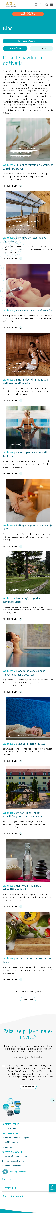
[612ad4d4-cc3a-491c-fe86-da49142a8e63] (28, 1057)
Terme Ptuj (7, 1147)
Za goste (6, 1179)
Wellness (8, 164)
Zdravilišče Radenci (10, 1142)
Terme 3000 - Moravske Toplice (15, 1138)
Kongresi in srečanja (13, 1196)
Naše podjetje (9, 1187)
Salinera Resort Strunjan (13, 1161)
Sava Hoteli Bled (9, 1128)
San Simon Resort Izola (12, 1166)
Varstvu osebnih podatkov (31, 1079)
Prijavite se (28, 1087)
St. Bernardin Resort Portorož (15, 1156)
